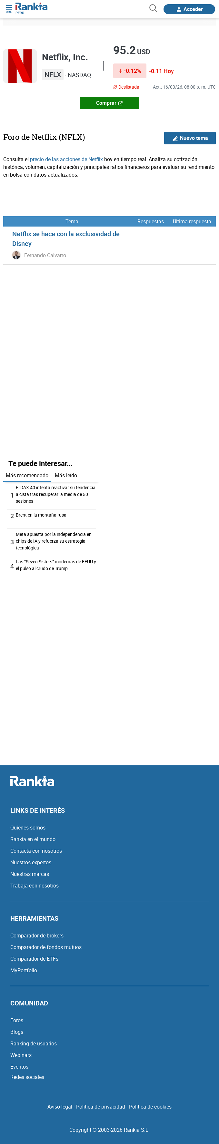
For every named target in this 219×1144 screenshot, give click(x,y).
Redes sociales (27, 1077)
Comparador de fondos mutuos (46, 947)
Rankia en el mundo (32, 839)
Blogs (16, 1031)
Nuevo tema (190, 138)
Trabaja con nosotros (34, 885)
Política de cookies (150, 1106)
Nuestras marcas (29, 873)
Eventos (19, 1066)
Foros (16, 1020)
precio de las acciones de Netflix (66, 159)
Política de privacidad (100, 1106)
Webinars (21, 1055)
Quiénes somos (27, 827)
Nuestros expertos (30, 862)
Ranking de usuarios (33, 1043)
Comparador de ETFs (34, 958)
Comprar (109, 102)
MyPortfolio (23, 970)
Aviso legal (59, 1106)
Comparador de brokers (37, 935)
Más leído (66, 475)
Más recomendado (27, 475)
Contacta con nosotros (36, 850)
